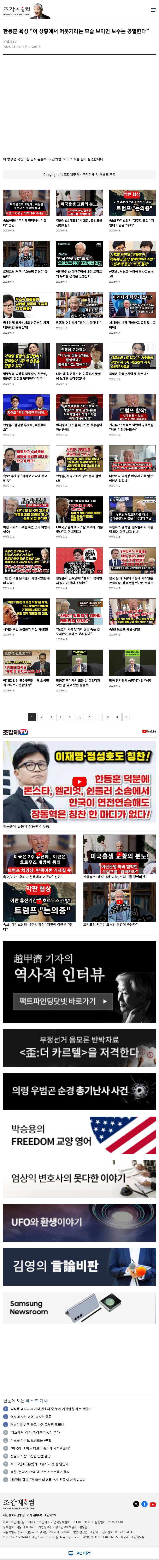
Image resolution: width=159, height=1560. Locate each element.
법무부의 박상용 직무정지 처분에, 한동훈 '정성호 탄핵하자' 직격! (25, 376)
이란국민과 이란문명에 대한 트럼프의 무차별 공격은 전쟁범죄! (79, 273)
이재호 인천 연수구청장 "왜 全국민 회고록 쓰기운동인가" (26, 682)
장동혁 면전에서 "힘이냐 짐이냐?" (79, 322)
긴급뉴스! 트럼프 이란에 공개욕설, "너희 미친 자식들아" (131, 427)
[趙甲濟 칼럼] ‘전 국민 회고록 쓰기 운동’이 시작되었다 (48, 1479)
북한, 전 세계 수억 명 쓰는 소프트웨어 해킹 (40, 1471)
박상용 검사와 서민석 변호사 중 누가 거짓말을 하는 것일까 (51, 1408)
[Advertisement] (79, 1360)
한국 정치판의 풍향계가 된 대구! (130, 680)
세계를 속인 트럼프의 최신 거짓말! (25, 629)
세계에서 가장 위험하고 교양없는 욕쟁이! (132, 324)
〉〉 (126, 717)
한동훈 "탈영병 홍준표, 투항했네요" (24, 427)
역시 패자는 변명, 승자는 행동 (31, 1416)
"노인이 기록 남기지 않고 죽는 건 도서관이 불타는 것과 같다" (78, 631)
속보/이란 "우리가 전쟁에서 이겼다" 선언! (24, 222)
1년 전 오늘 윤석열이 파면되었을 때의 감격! (26, 580)
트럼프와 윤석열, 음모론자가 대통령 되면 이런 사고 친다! (131, 529)
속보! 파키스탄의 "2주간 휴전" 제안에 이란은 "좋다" (131, 222)
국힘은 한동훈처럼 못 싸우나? (128, 374)
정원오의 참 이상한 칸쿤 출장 (30, 1456)
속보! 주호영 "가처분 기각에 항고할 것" (25, 478)
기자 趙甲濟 (34, 1515)
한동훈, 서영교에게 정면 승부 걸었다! (78, 478)
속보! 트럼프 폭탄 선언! (124, 629)
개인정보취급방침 (14, 1515)
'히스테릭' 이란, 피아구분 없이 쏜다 (35, 1432)
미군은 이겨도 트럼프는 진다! (30, 1440)
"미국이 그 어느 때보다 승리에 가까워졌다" (40, 1448)
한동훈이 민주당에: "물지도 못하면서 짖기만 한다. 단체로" (79, 580)
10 (117, 717)
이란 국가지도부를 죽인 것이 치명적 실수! (26, 529)
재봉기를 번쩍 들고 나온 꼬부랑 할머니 (37, 1424)
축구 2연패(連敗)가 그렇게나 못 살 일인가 (39, 1464)
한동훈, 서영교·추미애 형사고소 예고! (131, 273)
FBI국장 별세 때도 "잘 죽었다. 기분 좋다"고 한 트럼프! (79, 529)
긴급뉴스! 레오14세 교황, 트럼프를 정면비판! (79, 222)
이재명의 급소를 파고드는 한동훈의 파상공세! (79, 427)
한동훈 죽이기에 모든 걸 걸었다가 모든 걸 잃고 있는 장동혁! (78, 682)
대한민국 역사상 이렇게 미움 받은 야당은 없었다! (131, 478)
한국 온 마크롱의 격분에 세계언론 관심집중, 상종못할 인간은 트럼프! (131, 580)
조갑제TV (50, 1515)
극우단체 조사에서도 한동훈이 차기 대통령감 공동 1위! (26, 324)
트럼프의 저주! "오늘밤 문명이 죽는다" (25, 273)
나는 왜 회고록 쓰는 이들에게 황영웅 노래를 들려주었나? (78, 376)
